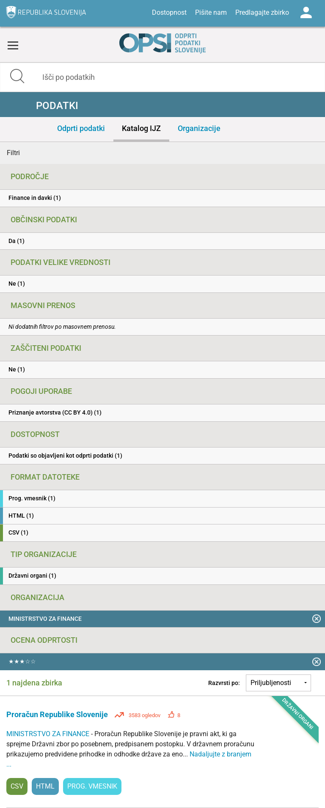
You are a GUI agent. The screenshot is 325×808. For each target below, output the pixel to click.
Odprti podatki (81, 128)
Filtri (13, 153)
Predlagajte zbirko (262, 12)
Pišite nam (211, 12)
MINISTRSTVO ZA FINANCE (48, 734)
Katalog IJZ (141, 128)
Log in (306, 12)
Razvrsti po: (224, 683)
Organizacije (199, 128)
